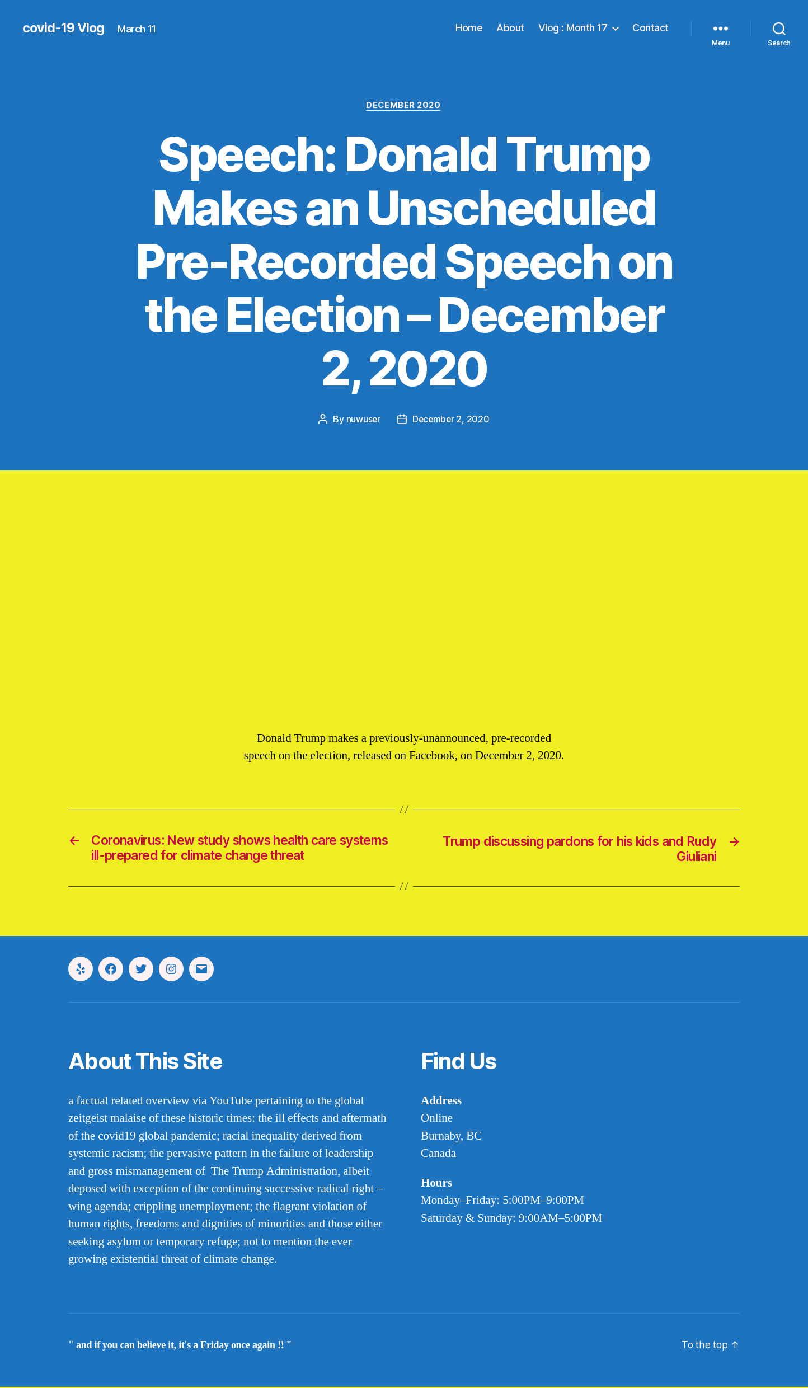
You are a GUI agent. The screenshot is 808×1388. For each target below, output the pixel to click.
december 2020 (404, 106)
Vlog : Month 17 (573, 28)
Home (468, 28)
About (510, 28)
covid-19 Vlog (64, 28)
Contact (650, 28)
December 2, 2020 (451, 419)
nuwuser (362, 419)
